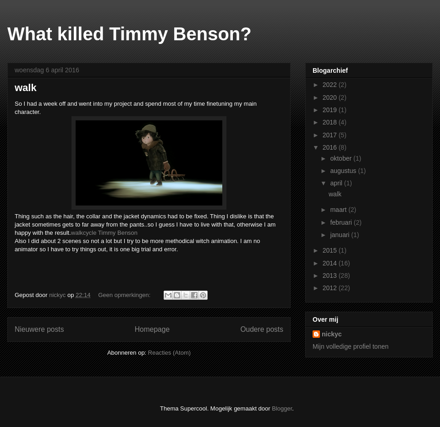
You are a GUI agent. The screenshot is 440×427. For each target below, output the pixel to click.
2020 (331, 97)
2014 (331, 263)
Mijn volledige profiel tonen (351, 346)
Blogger (282, 408)
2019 (331, 110)
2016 (331, 147)
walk (26, 87)
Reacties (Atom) (169, 352)
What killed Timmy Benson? (129, 34)
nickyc (332, 334)
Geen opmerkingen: (125, 295)
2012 (331, 288)
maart (339, 209)
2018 (331, 122)
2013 (331, 275)
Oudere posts (261, 329)
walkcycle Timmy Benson (104, 232)
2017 (331, 135)
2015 (331, 250)
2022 (331, 84)
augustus (344, 170)
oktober (341, 158)
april (337, 183)
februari (341, 222)
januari (340, 234)
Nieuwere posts (39, 329)
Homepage (152, 329)
